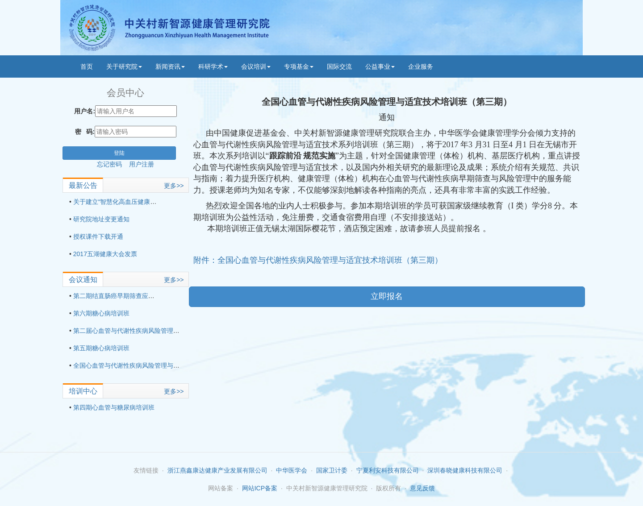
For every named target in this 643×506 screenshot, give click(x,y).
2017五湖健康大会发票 (105, 253)
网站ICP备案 (259, 488)
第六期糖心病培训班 (101, 313)
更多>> (174, 185)
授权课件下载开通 (98, 236)
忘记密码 (113, 164)
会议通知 (83, 279)
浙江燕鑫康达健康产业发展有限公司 (217, 470)
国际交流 (339, 66)
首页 (86, 66)
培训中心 (83, 391)
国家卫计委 (331, 470)
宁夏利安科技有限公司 (387, 470)
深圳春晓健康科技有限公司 (464, 470)
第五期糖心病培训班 (101, 348)
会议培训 (256, 66)
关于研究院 (124, 66)
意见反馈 (422, 488)
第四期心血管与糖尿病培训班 (113, 407)
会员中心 (125, 92)
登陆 (119, 153)
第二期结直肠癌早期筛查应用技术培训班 (129, 295)
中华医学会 (291, 470)
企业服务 (420, 66)
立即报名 (387, 296)
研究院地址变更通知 (101, 219)
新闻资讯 (170, 66)
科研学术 (213, 66)
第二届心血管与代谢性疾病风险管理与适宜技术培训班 (148, 330)
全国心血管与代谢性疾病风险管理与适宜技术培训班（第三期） (160, 365)
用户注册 (141, 164)
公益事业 (380, 66)
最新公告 (83, 185)
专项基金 (298, 66)
